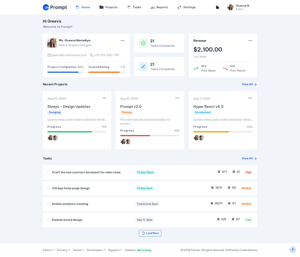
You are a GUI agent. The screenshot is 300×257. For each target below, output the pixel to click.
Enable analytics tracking (70, 204)
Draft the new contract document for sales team (86, 172)
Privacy (63, 250)
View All (249, 84)
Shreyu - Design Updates (68, 106)
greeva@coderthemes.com (67, 55)
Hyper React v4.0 (208, 106)
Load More (150, 233)
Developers (96, 250)
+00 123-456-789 (104, 55)
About (49, 250)
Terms (78, 250)
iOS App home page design (71, 188)
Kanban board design (67, 220)
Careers (139, 250)
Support (115, 250)
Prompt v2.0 (131, 106)
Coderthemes (248, 250)
